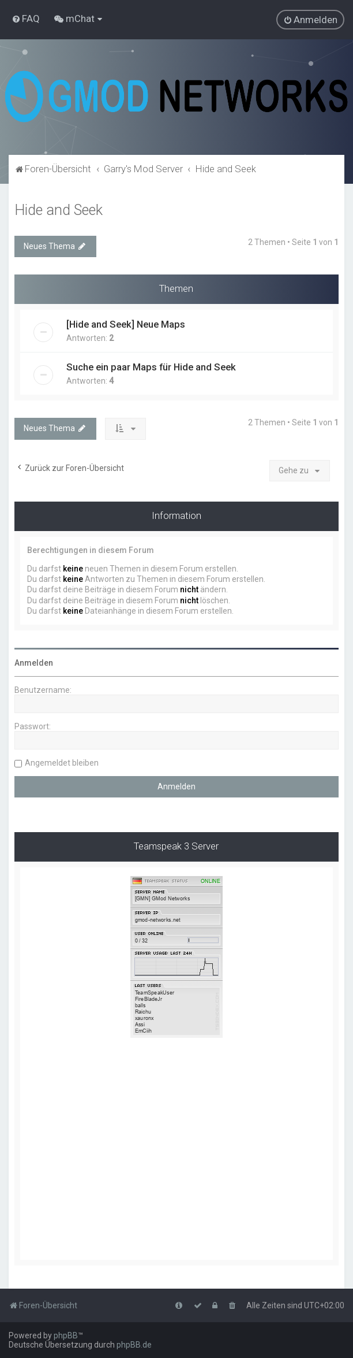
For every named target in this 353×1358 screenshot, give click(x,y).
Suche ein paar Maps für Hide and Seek (151, 367)
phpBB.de (134, 1344)
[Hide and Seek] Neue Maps (125, 324)
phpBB (66, 1335)
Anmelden (33, 662)
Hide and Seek (58, 210)
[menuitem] (26, 18)
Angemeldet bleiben (62, 762)
